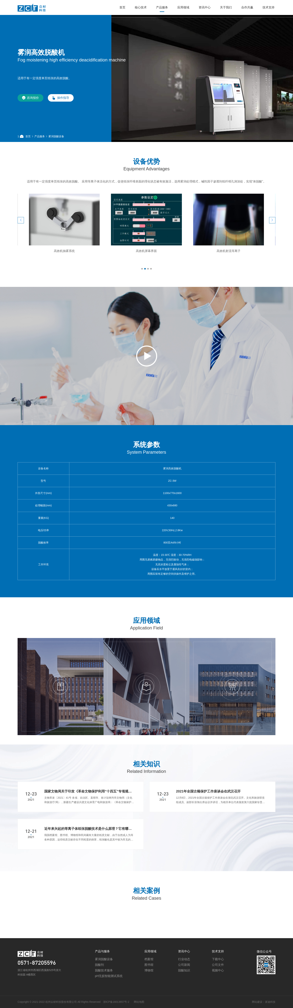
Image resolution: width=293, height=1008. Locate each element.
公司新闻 (184, 981)
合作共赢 (247, 7)
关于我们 (226, 7)
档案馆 (148, 976)
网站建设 (240, 1001)
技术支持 (269, 7)
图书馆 (148, 981)
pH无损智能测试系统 (109, 993)
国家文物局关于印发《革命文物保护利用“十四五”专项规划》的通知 (89, 808)
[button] (21, 237)
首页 (122, 7)
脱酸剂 (99, 981)
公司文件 (218, 981)
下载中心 (218, 976)
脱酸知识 (184, 987)
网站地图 (122, 1001)
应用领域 (183, 7)
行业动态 (184, 976)
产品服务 (162, 7)
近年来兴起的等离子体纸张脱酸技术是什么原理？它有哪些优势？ (89, 846)
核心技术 (141, 7)
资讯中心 (205, 7)
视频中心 (218, 987)
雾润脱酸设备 (56, 136)
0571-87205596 (37, 980)
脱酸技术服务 (104, 987)
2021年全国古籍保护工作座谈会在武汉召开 (208, 808)
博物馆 (148, 987)
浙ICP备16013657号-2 (99, 1001)
